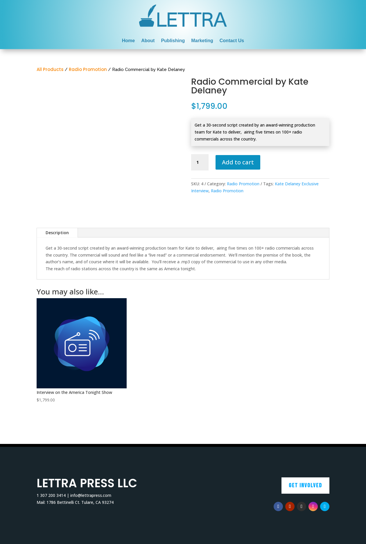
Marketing (202, 41)
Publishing (173, 41)
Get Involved (305, 485)
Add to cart (238, 162)
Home (128, 41)
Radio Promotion (88, 69)
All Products (50, 69)
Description (57, 232)
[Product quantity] (200, 162)
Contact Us (232, 41)
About (148, 41)
